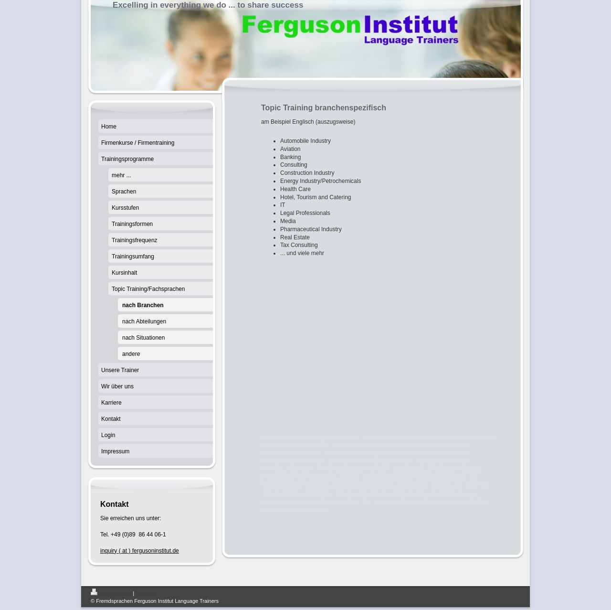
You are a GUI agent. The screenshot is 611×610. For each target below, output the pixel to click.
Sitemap (145, 593)
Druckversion (112, 593)
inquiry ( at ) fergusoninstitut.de (139, 550)
